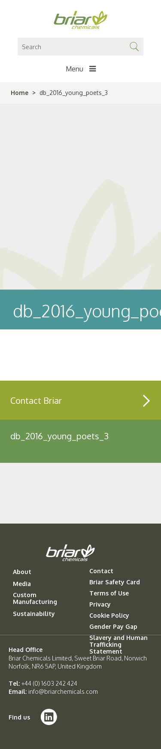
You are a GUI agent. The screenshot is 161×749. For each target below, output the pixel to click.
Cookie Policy (109, 615)
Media (22, 583)
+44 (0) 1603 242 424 (49, 683)
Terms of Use (109, 593)
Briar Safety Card (114, 582)
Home (19, 92)
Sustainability (34, 613)
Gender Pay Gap (113, 626)
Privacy (100, 604)
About (22, 571)
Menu (81, 69)
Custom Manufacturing (35, 598)
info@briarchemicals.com (63, 691)
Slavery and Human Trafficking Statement (118, 644)
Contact (101, 571)
